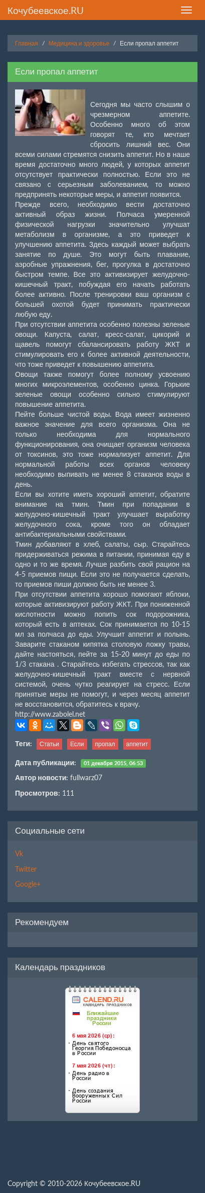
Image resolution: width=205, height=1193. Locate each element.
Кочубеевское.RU (46, 10)
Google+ (28, 884)
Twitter (26, 869)
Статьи (49, 744)
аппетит (137, 744)
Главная (26, 43)
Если (77, 744)
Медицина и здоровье (79, 43)
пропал (105, 744)
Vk (19, 853)
